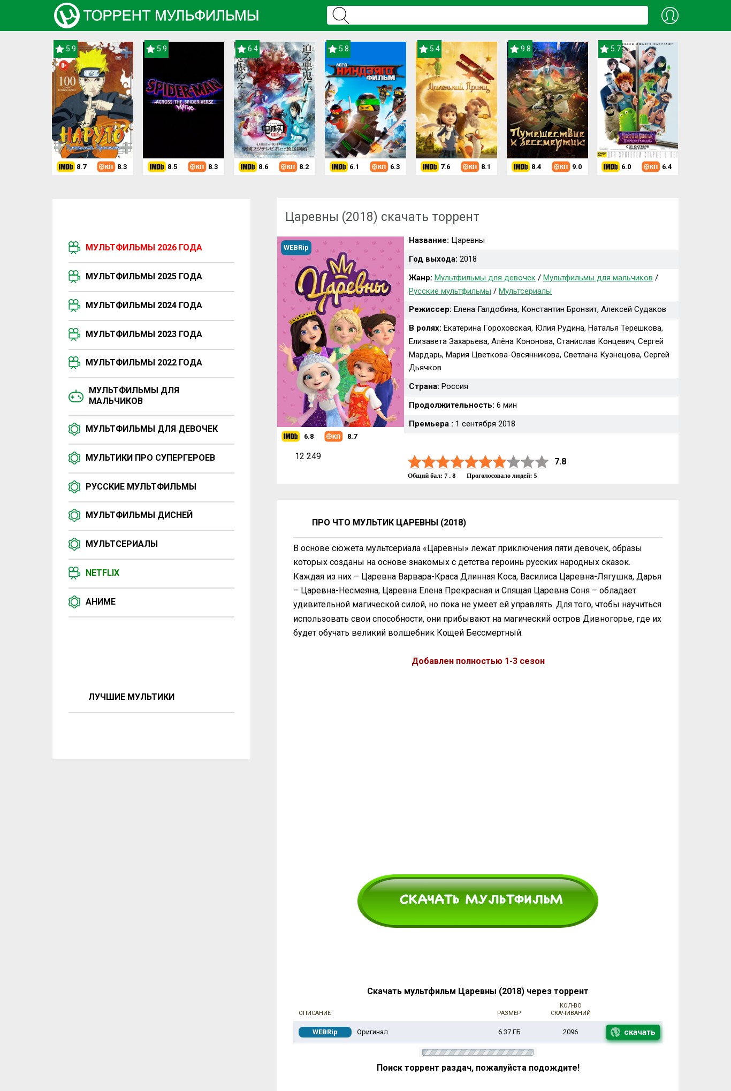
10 (542, 462)
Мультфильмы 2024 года (144, 305)
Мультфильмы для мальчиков (134, 395)
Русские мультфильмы (141, 487)
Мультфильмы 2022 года (144, 362)
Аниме (101, 602)
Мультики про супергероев (150, 458)
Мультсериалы (122, 544)
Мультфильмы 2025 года (144, 276)
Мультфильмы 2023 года (144, 334)
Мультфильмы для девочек (152, 429)
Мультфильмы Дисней (139, 515)
